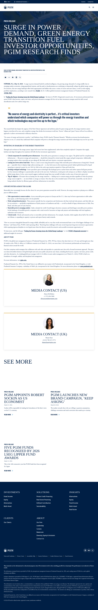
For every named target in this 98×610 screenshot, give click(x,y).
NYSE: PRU (8, 93)
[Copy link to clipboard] (9, 77)
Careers (83, 2)
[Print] (12, 77)
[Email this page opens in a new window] (5, 77)
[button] (8, 1)
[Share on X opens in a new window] (20, 77)
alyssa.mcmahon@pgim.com (49, 298)
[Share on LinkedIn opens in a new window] (16, 77)
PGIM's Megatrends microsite (77, 231)
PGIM (38, 91)
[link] (85, 550)
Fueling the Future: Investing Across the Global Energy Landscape (25, 97)
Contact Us (90, 2)
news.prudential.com (86, 266)
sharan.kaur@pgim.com (49, 342)
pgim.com (23, 260)
